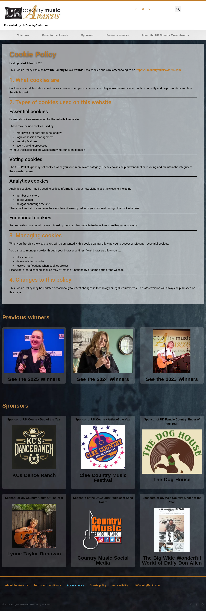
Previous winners (118, 35)
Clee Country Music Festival (103, 478)
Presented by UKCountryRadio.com (26, 25)
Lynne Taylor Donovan (34, 553)
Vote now (23, 35)
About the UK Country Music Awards (165, 35)
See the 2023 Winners (172, 379)
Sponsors (87, 35)
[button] (178, 9)
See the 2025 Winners (34, 379)
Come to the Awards (55, 35)
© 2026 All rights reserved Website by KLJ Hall (26, 604)
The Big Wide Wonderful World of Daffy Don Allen (172, 560)
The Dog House (171, 479)
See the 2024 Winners (103, 379)
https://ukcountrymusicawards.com (158, 70)
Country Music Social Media (102, 560)
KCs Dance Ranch (34, 475)
